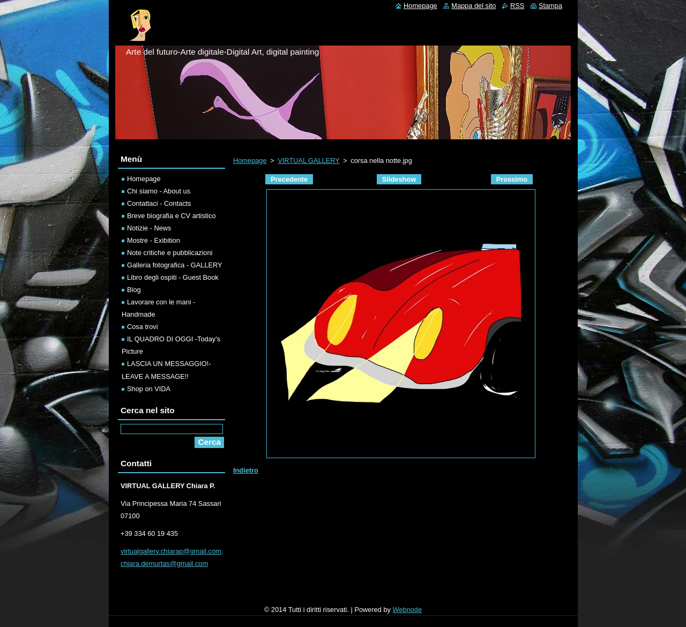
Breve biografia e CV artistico (171, 216)
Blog (134, 290)
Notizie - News (149, 228)
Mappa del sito (473, 6)
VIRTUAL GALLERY (308, 160)
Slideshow (399, 179)
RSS (517, 6)
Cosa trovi (142, 327)
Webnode (407, 610)
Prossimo (511, 179)
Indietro (245, 470)
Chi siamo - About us (158, 191)
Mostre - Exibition (153, 240)
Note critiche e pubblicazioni (169, 253)
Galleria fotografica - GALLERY (174, 265)
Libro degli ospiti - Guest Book (173, 277)
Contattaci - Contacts (159, 203)
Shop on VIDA (148, 389)
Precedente (289, 179)
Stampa (550, 6)
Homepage (250, 160)
